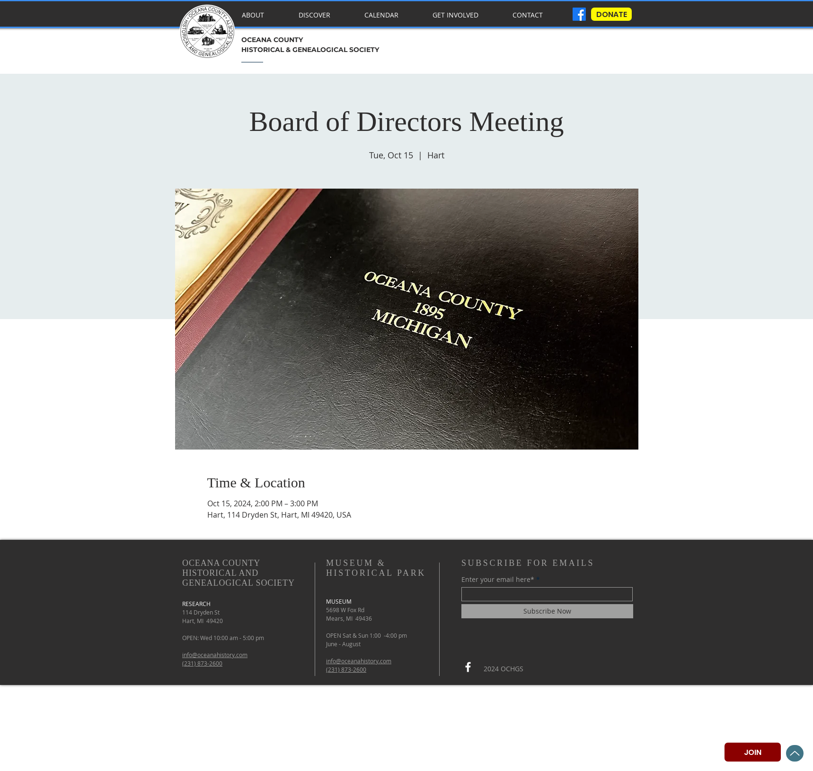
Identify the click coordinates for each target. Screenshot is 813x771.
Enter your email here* (497, 579)
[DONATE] (611, 14)
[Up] (795, 753)
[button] (323, 10)
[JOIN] (753, 752)
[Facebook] (468, 667)
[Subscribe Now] (547, 611)
